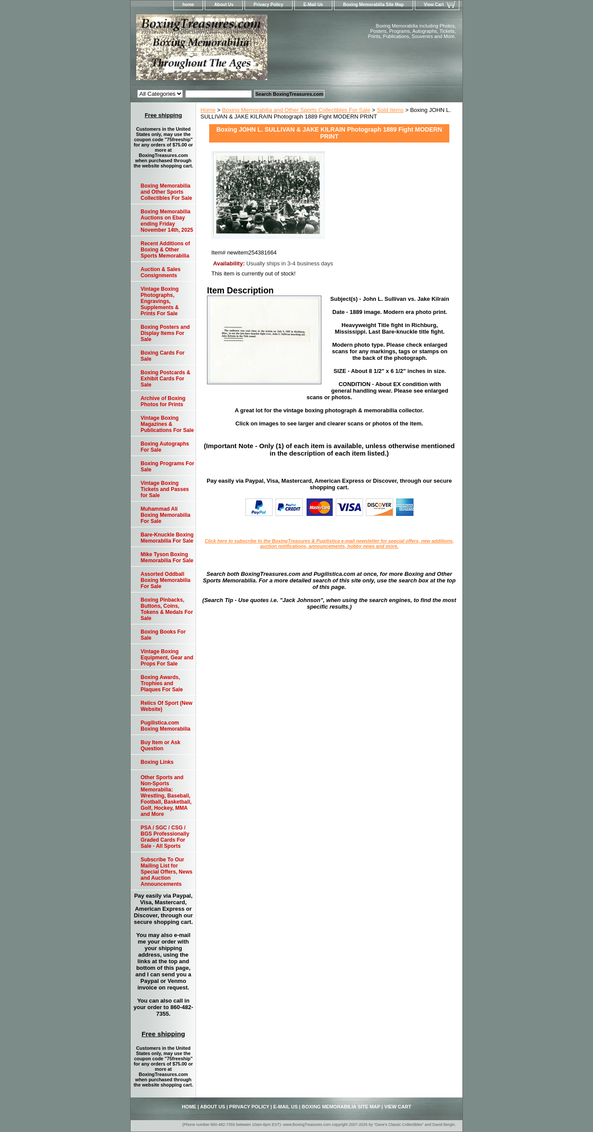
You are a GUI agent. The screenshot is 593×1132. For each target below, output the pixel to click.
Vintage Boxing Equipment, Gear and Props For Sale (167, 657)
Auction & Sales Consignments (160, 272)
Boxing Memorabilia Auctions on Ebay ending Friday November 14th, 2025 (167, 221)
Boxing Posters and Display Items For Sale (165, 333)
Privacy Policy (268, 4)
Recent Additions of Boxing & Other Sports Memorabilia (165, 249)
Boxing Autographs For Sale (165, 447)
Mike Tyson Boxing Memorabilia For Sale (167, 557)
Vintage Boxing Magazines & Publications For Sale (167, 424)
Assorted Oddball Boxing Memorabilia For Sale (165, 580)
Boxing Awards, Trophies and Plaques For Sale (162, 683)
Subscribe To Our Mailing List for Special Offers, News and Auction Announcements (167, 872)
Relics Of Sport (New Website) (167, 706)
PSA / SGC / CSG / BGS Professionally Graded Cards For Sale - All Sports (165, 837)
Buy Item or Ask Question (160, 745)
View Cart (434, 4)
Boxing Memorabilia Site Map (373, 4)
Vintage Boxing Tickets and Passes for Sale (165, 489)
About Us (223, 4)
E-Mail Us (313, 4)
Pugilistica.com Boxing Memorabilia (165, 726)
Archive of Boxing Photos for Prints (163, 401)
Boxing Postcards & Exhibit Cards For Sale (165, 378)
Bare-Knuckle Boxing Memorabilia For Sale (167, 538)
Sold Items (390, 110)
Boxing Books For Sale (163, 635)
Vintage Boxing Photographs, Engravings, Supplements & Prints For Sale (160, 301)
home (188, 4)
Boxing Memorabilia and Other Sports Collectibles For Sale (296, 110)
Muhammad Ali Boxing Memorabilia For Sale (165, 515)
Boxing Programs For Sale (167, 466)
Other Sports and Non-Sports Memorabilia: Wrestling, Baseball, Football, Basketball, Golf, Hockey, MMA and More (166, 795)
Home (208, 110)
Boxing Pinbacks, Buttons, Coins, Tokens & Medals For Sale (167, 609)
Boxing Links (157, 762)
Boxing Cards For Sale (163, 356)
